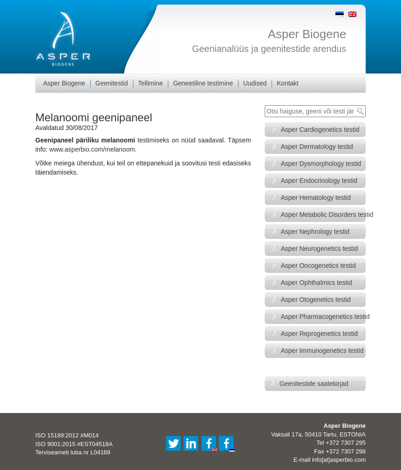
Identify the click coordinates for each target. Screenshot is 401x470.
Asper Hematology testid (316, 197)
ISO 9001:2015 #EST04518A (73, 444)
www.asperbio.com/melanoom (92, 149)
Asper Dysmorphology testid (321, 163)
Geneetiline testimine (203, 83)
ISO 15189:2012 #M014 (67, 435)
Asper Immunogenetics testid (322, 350)
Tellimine (150, 83)
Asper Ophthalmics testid (316, 282)
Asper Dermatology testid (317, 146)
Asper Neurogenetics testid (319, 248)
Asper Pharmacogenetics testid (323, 316)
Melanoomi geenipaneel (93, 117)
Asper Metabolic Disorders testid (323, 214)
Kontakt (287, 83)
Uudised (255, 83)
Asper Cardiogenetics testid (320, 129)
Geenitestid (111, 83)
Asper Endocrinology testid (319, 180)
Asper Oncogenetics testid (318, 265)
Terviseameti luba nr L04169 (72, 452)
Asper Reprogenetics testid (319, 333)
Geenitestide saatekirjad (313, 383)
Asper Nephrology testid (315, 231)
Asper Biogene (307, 34)
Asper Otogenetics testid (316, 299)
